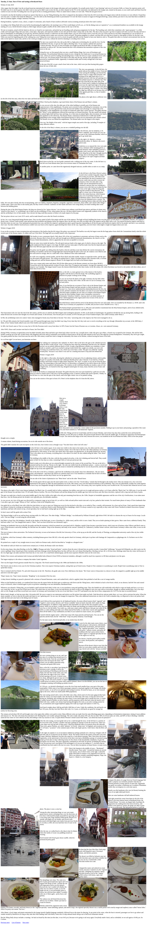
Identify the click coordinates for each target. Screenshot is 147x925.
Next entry (25, 922)
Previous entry (5, 922)
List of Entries (16, 922)
